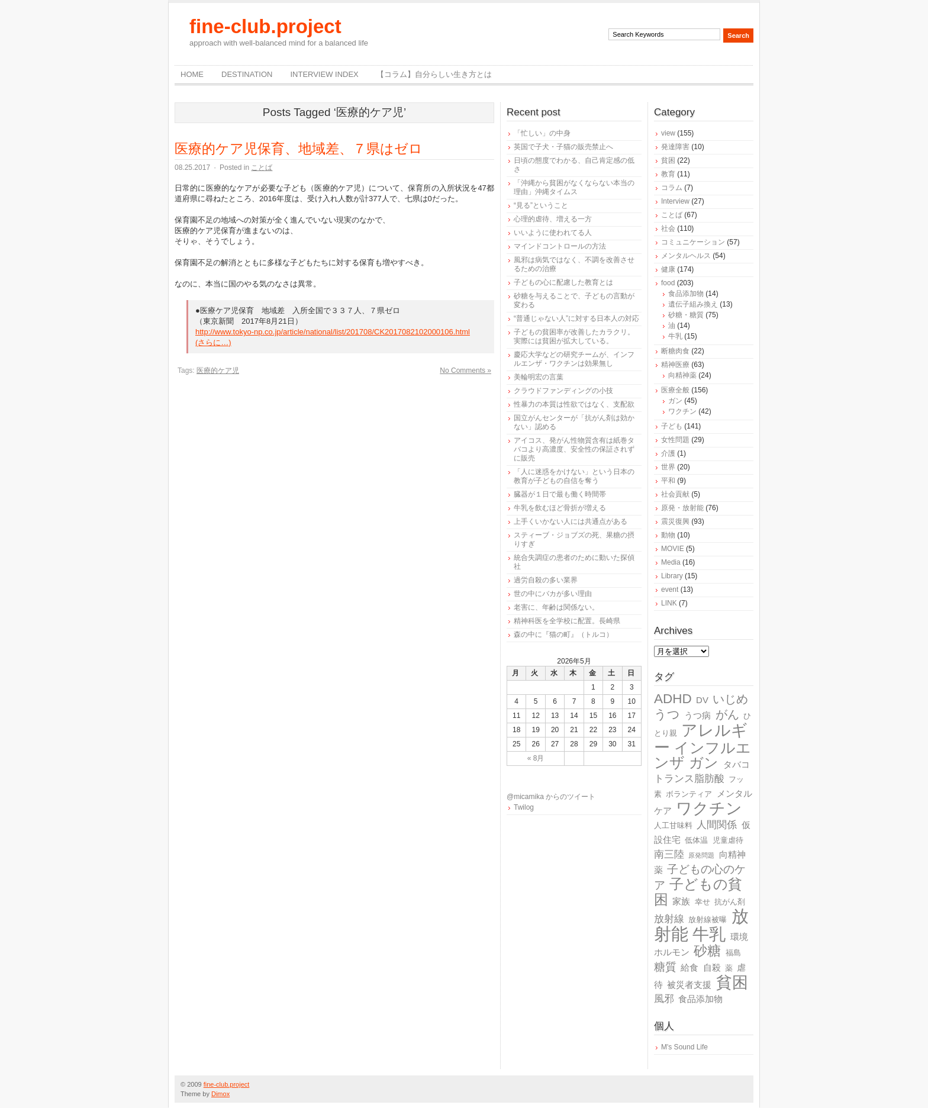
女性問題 (675, 440)
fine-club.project (265, 26)
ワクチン (682, 411)
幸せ (702, 901)
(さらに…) (213, 342)
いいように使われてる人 (553, 232)
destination (246, 74)
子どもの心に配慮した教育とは (563, 282)
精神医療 (675, 364)
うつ (667, 714)
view (668, 133)
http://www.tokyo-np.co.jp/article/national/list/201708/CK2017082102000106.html (332, 331)
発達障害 (675, 147)
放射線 (669, 919)
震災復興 (675, 521)
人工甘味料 (673, 825)
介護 (668, 453)
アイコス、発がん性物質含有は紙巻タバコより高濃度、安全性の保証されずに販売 (574, 449)
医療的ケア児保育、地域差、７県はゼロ (299, 148)
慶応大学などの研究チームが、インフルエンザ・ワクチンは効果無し (574, 359)
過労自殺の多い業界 (546, 580)
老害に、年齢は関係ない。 (556, 607)
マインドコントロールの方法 (560, 246)
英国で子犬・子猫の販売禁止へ (563, 147)
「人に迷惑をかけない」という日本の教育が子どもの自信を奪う (574, 476)
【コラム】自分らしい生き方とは (434, 74)
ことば (261, 167)
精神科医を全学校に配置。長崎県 (567, 621)
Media (671, 562)
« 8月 (535, 758)
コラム (671, 187)
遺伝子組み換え (693, 304)
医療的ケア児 (217, 370)
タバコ (736, 764)
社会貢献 (675, 494)
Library (672, 576)
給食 (689, 967)
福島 (733, 952)
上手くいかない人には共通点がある (570, 521)
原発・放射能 (682, 508)
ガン (675, 401)
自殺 (712, 967)
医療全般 (675, 390)
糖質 (665, 967)
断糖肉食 (675, 351)
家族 (681, 901)
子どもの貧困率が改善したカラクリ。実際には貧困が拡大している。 (574, 336)
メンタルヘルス (686, 256)
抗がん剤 (729, 901)
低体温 (696, 840)
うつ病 (697, 715)
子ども (671, 426)
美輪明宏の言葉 (538, 377)
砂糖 (707, 950)
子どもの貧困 (698, 891)
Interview (675, 201)
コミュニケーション (693, 242)
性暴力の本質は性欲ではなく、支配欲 (574, 404)
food (668, 283)
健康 (668, 269)
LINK (669, 603)
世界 (668, 467)
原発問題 (701, 855)
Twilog (524, 807)
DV (702, 700)
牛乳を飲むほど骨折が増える (560, 508)
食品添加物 (686, 293)
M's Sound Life (684, 1047)
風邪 (664, 998)
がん (727, 714)
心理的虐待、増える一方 (553, 219)
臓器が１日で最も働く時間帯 (560, 494)
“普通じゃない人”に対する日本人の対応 (576, 318)
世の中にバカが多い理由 (553, 594)
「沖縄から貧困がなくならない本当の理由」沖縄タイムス (574, 187)
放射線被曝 (707, 919)
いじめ (730, 699)
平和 (668, 480)
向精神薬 (682, 375)
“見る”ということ (541, 205)
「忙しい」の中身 (542, 133)
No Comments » (465, 370)
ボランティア (689, 794)
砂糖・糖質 (686, 315)
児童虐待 (728, 840)
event (669, 589)
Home (192, 74)
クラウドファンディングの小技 (563, 390)
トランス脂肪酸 (689, 778)
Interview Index (324, 74)
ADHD (673, 698)
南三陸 (669, 854)
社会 (668, 228)
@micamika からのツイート (551, 797)
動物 (668, 535)
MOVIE (672, 549)
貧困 (668, 160)
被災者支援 (689, 985)
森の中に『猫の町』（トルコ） (563, 634)
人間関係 (717, 824)
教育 (668, 174)
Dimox (220, 1093)
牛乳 (675, 336)
